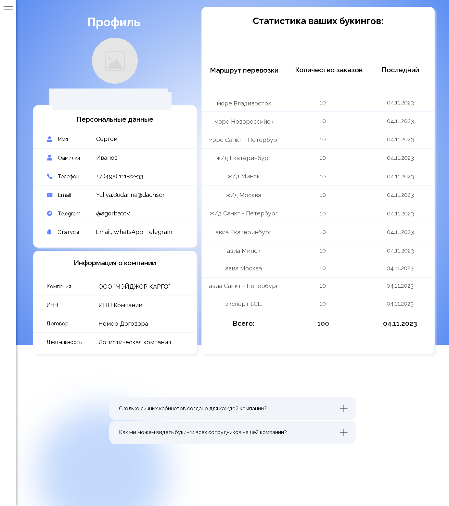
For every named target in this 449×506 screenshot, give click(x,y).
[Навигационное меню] (8, 10)
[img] (327, 268)
